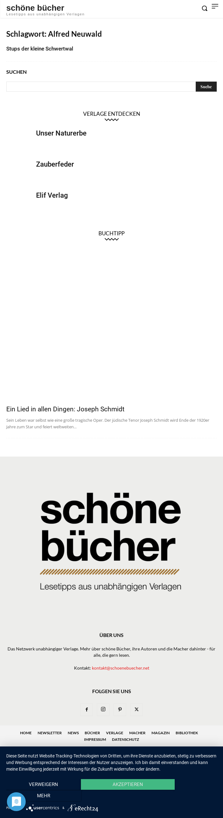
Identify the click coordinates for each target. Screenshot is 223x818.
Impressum (95, 739)
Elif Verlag (52, 195)
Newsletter (50, 732)
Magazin (160, 732)
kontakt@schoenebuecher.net (120, 668)
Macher (137, 732)
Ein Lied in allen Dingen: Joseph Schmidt (65, 409)
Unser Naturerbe (61, 133)
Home (26, 732)
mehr (185, 796)
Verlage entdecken (111, 113)
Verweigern (37, 796)
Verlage (114, 732)
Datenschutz (125, 739)
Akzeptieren (111, 796)
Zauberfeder (55, 164)
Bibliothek (187, 732)
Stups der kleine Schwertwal (39, 48)
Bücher (92, 732)
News (73, 732)
